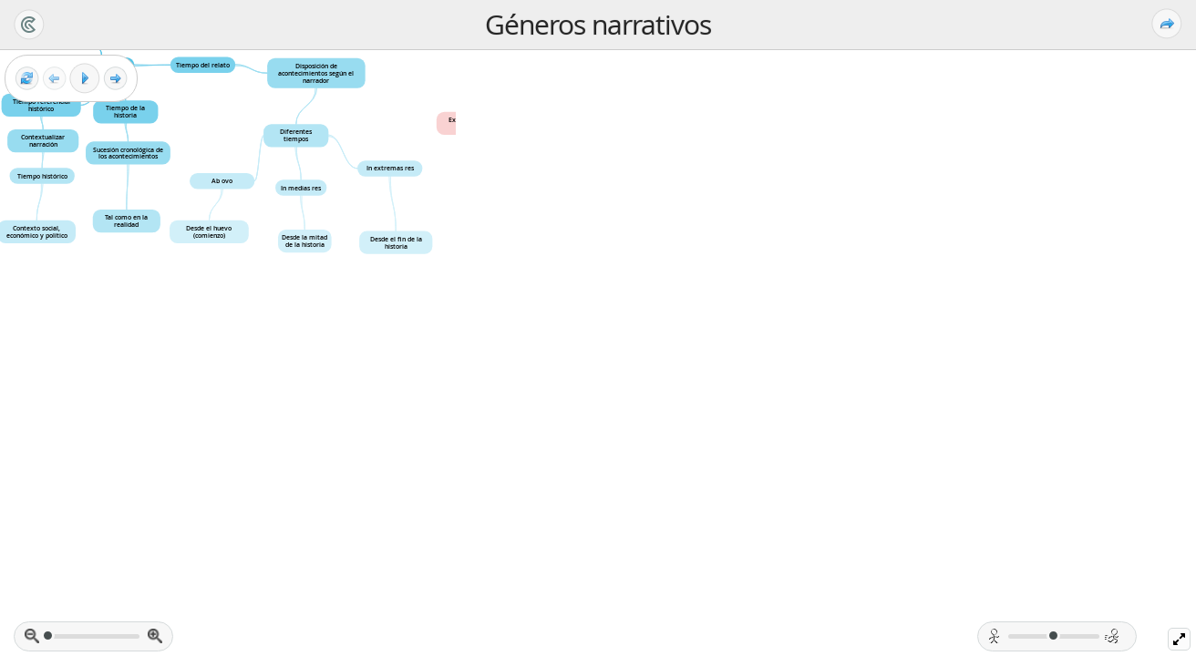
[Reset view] (27, 79)
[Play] (84, 78)
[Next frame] (115, 79)
